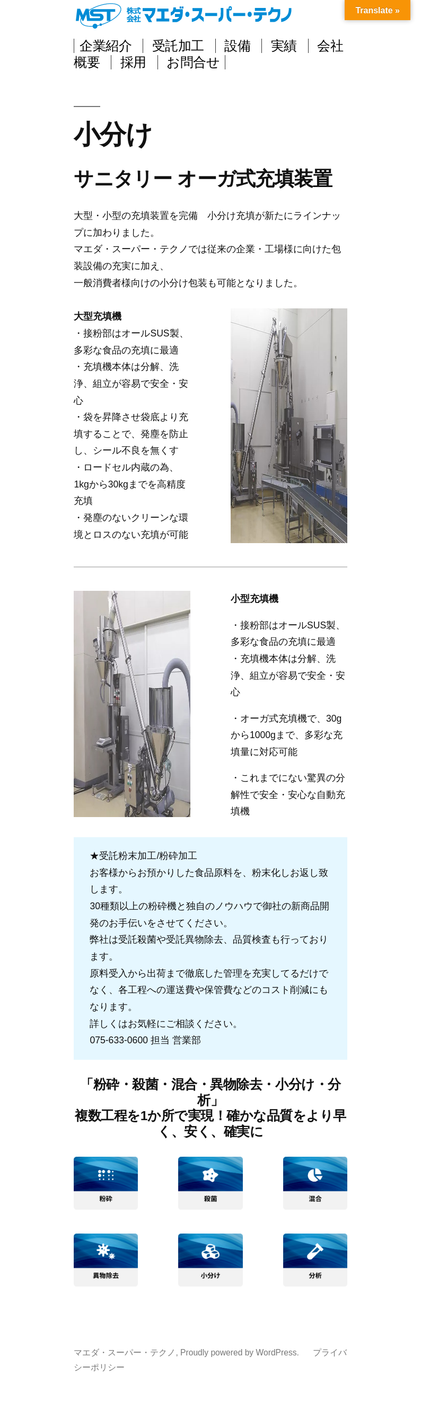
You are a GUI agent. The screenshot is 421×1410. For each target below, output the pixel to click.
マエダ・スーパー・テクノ (188, 16)
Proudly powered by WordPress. (240, 1352)
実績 (284, 46)
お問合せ (193, 62)
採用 (133, 62)
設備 (237, 46)
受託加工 (178, 46)
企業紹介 (105, 46)
